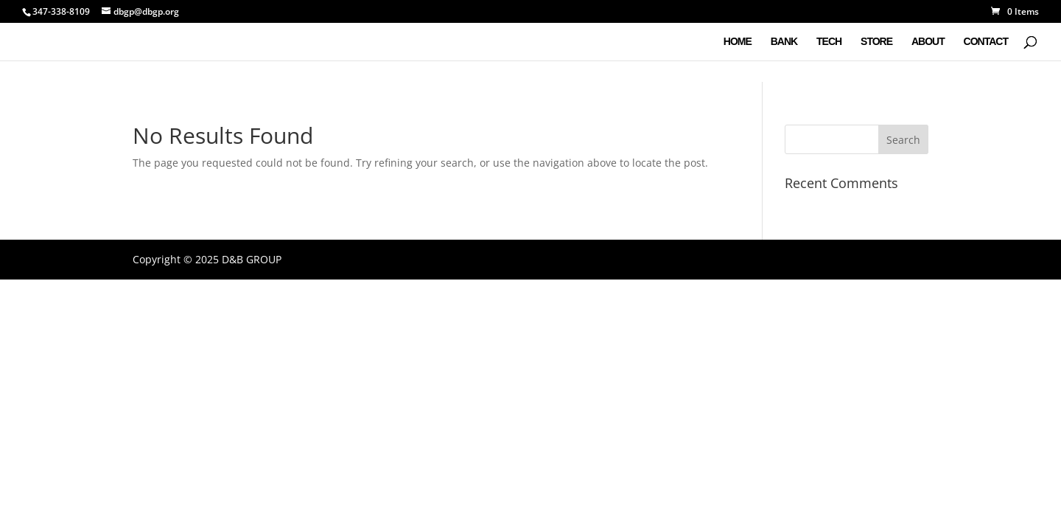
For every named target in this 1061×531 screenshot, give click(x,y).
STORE (876, 41)
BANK (784, 41)
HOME (738, 41)
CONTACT (986, 41)
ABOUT (928, 41)
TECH (828, 41)
